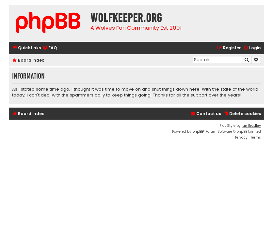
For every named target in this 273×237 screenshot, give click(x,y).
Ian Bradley (251, 125)
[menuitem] (49, 48)
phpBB (197, 131)
